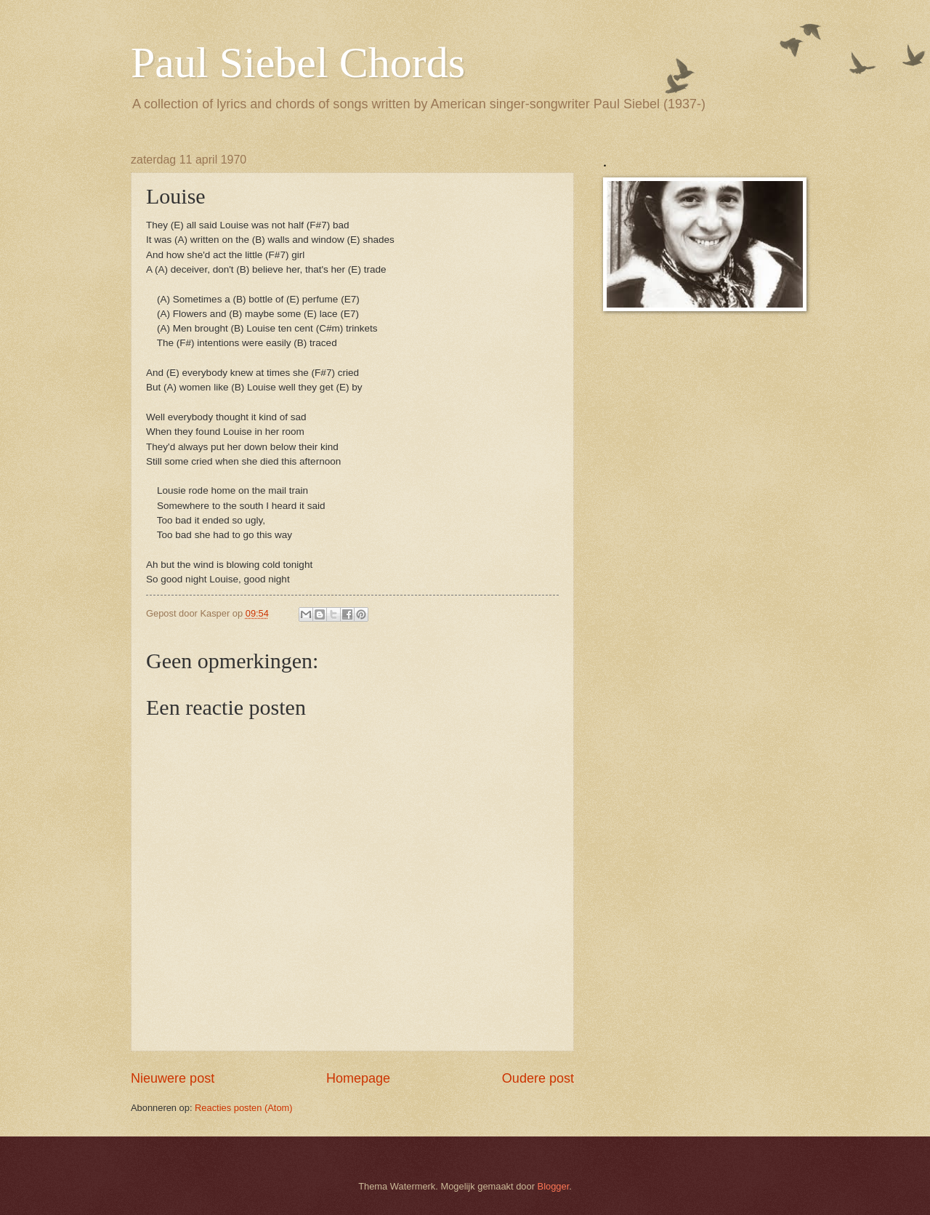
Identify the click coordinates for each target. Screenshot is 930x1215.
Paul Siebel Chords (298, 63)
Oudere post (538, 1078)
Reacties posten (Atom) (244, 1107)
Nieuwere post (172, 1078)
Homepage (358, 1078)
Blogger (554, 1186)
